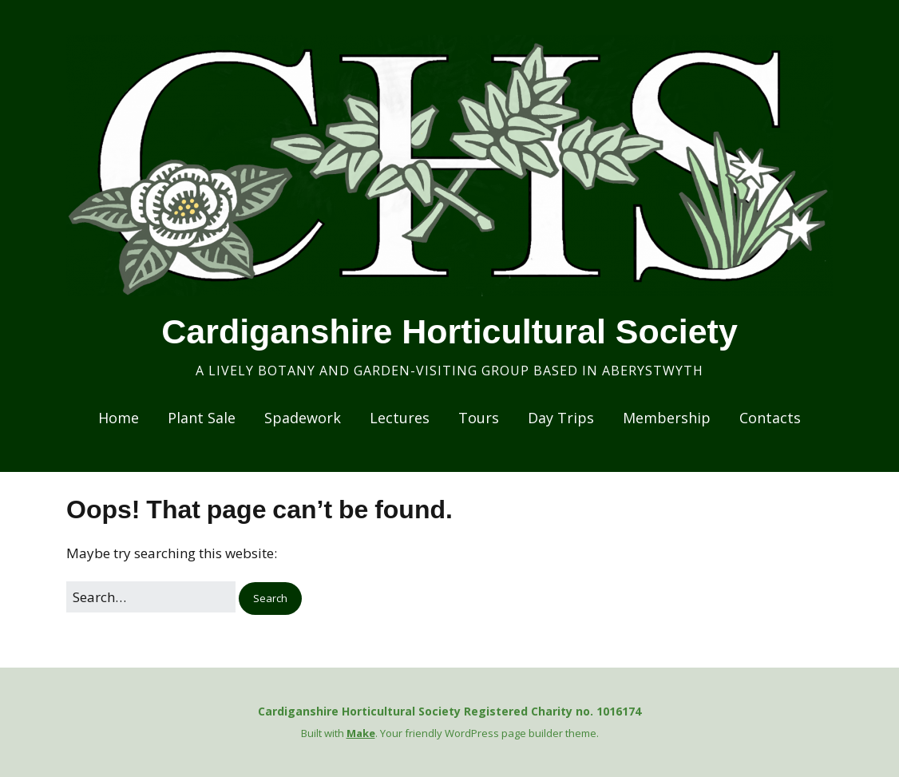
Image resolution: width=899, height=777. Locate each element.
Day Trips (561, 417)
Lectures (400, 417)
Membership (667, 417)
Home (118, 417)
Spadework (302, 417)
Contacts (770, 417)
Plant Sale (202, 417)
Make (361, 733)
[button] (270, 598)
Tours (478, 417)
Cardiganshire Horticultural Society (449, 331)
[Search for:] (151, 596)
